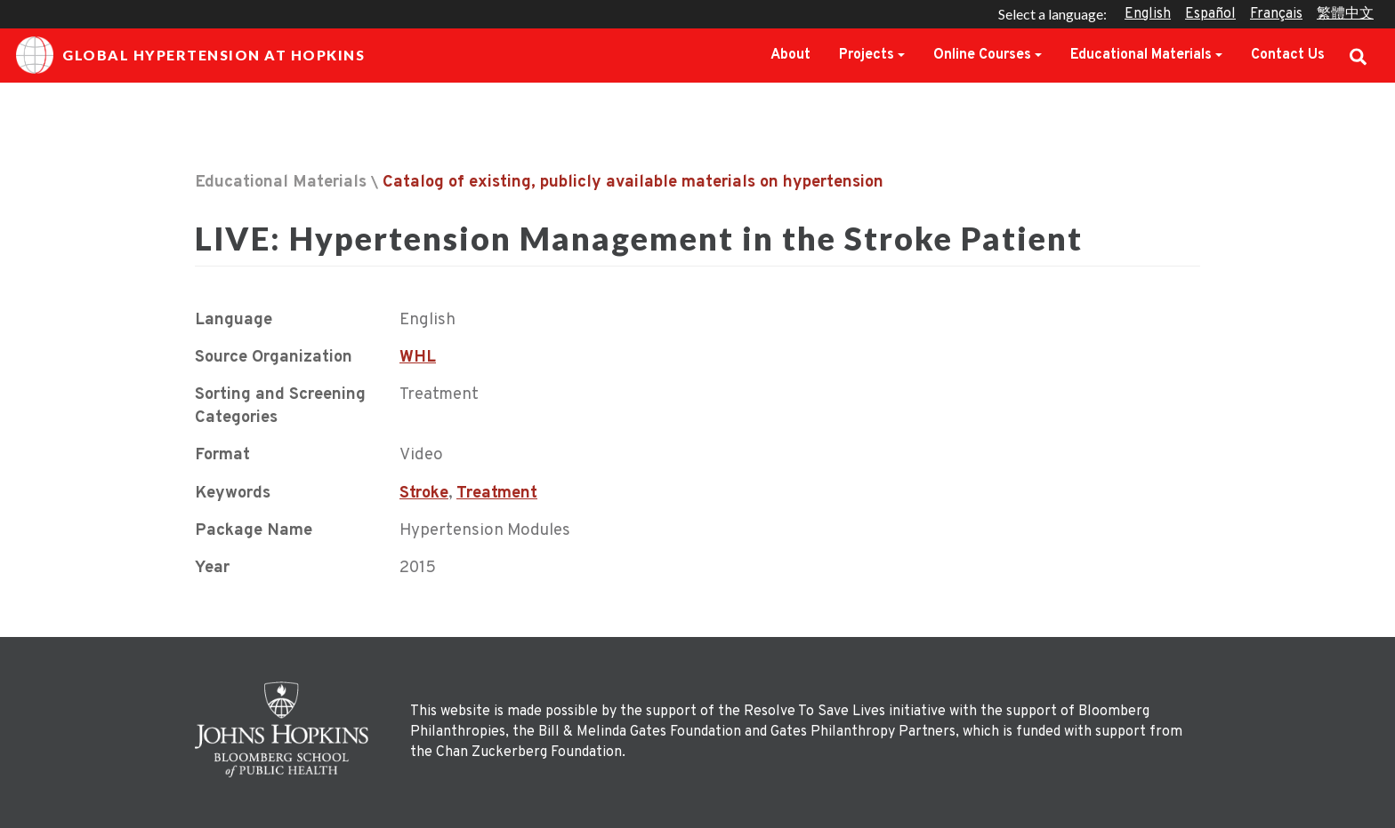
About (790, 55)
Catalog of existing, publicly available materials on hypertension (633, 182)
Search (1358, 55)
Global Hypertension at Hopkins (190, 55)
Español (1210, 14)
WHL (417, 357)
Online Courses (982, 55)
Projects (866, 55)
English (1148, 14)
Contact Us (1288, 55)
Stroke (423, 493)
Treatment (496, 493)
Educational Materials (1141, 55)
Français (1276, 14)
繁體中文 (1345, 14)
